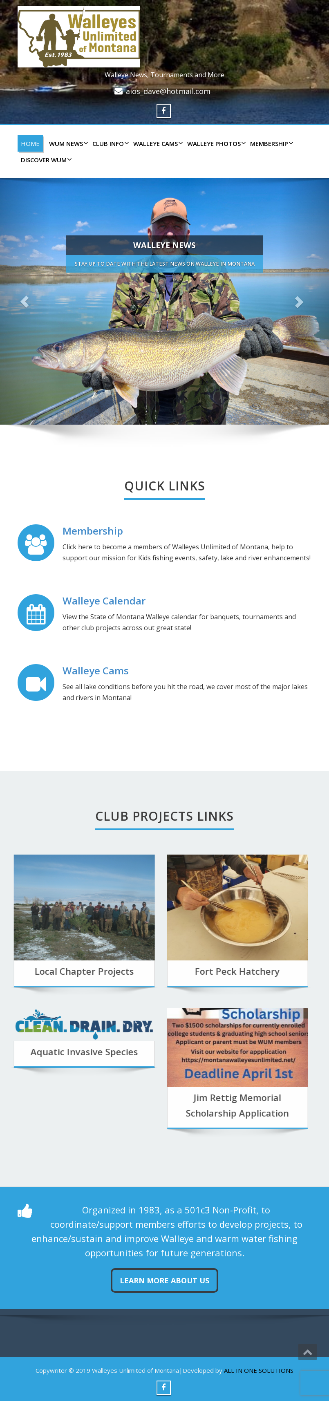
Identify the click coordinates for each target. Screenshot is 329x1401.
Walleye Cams (96, 670)
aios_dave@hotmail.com (168, 91)
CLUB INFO (109, 143)
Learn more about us (164, 1280)
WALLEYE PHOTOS (215, 143)
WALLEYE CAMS (157, 143)
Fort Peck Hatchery (203, 971)
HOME (30, 143)
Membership (270, 143)
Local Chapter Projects (49, 971)
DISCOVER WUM (45, 160)
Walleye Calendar (104, 600)
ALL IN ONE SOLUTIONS (258, 1370)
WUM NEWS (67, 143)
